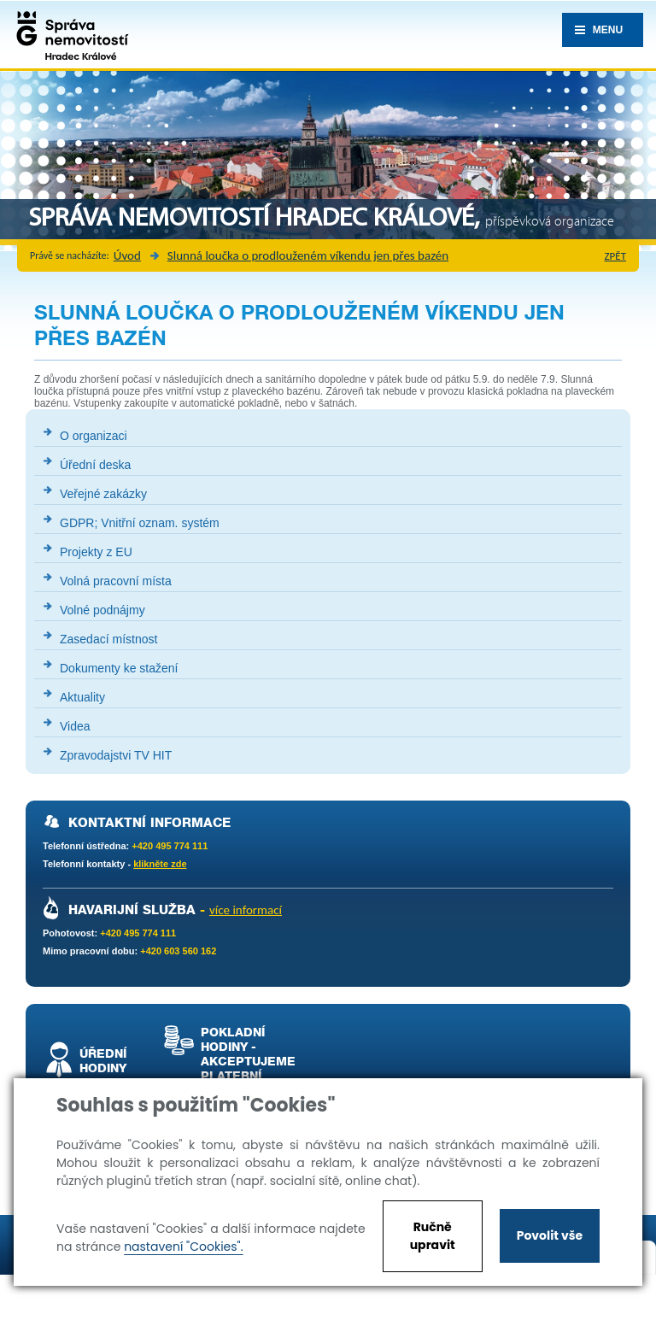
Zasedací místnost (108, 639)
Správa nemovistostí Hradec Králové (68, 34)
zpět (616, 255)
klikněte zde (159, 864)
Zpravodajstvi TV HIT (116, 755)
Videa (75, 726)
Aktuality (82, 697)
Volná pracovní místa (116, 581)
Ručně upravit (432, 1235)
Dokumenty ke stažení (119, 668)
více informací (245, 910)
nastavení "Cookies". (183, 1246)
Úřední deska (95, 465)
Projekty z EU (96, 552)
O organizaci (93, 436)
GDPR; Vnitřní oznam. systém (140, 523)
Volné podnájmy (102, 610)
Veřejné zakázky (103, 494)
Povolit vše (550, 1235)
